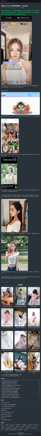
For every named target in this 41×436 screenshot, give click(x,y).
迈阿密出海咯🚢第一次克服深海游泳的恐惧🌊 (8, 404)
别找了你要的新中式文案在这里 (6, 408)
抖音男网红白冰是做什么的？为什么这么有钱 (9, 383)
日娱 (33, 429)
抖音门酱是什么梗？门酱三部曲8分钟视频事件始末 (10, 392)
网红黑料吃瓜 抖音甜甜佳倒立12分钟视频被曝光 (9, 391)
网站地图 (20, 434)
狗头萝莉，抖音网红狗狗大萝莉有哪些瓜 (8, 386)
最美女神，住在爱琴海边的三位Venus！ (7, 412)
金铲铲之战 (17, 426)
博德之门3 (34, 426)
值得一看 (9, 3)
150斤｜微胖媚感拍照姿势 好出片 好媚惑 (8, 406)
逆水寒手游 (31, 424)
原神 (13, 424)
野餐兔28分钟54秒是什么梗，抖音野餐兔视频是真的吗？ (11, 397)
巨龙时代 (14, 429)
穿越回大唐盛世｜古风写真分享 (6, 414)
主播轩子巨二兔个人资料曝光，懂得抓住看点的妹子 (10, 394)
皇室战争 (27, 429)
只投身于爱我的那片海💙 (5, 402)
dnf (12, 426)
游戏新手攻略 (21, 429)
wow (10, 429)
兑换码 (3, 426)
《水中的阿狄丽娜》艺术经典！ (6, 419)
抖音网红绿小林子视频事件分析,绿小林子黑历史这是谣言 (11, 385)
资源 (2, 424)
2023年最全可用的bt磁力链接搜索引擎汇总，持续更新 (13, 374)
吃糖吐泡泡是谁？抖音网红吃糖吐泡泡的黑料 (9, 382)
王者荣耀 (7, 424)
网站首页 (5, 3)
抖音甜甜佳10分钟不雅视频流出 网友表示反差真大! (10, 389)
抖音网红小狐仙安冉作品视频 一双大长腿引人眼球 (9, 380)
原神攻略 (25, 424)
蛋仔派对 (23, 426)
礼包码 (8, 426)
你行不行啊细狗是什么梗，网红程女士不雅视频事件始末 (10, 388)
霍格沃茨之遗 (4, 429)
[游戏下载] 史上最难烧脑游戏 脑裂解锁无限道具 (12, 375)
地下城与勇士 (19, 424)
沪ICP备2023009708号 (20, 432)
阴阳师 (29, 426)
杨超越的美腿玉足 (4, 410)
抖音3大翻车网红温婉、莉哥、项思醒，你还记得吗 (10, 395)
